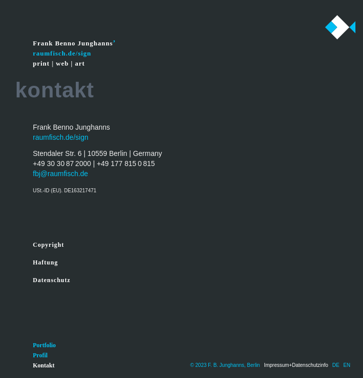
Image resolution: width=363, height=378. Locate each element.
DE (335, 365)
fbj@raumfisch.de (60, 174)
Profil (40, 355)
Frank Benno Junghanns (73, 43)
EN (346, 365)
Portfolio (44, 345)
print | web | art (59, 63)
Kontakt (44, 365)
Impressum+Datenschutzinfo (296, 365)
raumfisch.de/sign (60, 137)
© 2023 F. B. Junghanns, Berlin (225, 365)
